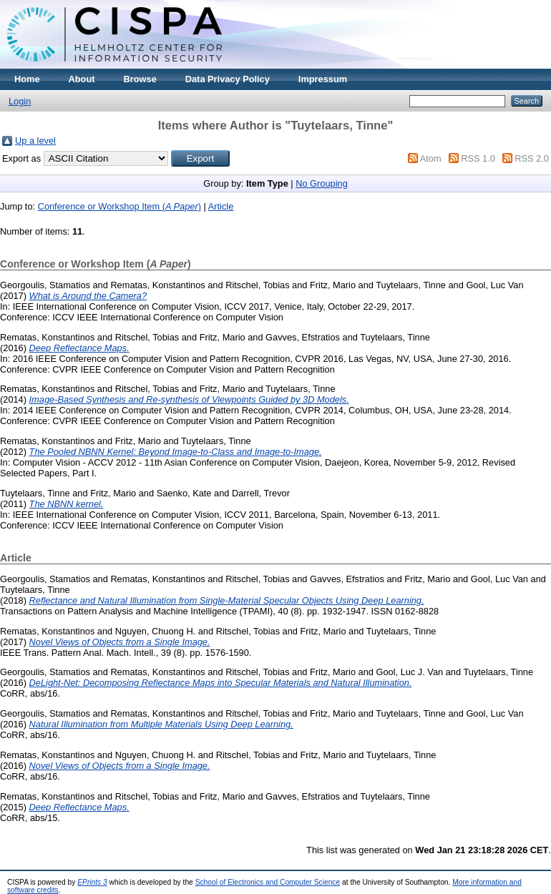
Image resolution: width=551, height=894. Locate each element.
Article (221, 206)
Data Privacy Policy (227, 79)
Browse (140, 79)
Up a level (35, 140)
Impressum (322, 79)
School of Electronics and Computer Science (268, 882)
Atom (431, 158)
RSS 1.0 (478, 158)
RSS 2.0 (532, 158)
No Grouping (322, 183)
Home (27, 79)
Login (20, 101)
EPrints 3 (92, 882)
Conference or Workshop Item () (119, 206)
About (82, 79)
